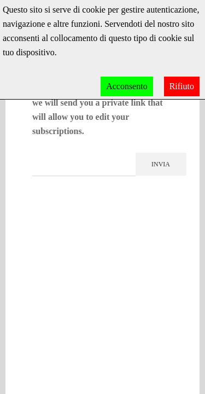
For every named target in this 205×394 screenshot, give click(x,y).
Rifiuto (181, 86)
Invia (160, 164)
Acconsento (127, 86)
